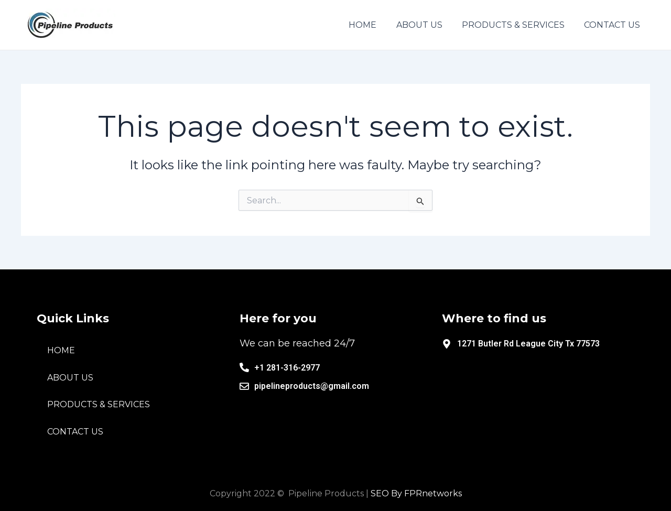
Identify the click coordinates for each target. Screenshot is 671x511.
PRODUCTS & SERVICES (98, 404)
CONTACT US (75, 432)
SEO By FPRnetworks (416, 493)
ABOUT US (70, 378)
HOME (61, 350)
